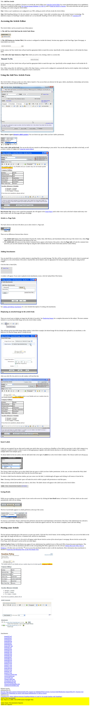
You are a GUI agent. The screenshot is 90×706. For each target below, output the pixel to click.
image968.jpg (8, 660)
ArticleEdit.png (8, 677)
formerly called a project (21, 134)
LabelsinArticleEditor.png (11, 685)
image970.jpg (8, 663)
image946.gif (8, 657)
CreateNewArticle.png (10, 674)
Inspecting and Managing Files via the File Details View (22, 549)
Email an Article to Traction (58, 6)
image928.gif (8, 638)
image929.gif (8, 639)
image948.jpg (8, 641)
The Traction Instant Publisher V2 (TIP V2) (33, 6)
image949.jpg (8, 644)
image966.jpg (8, 658)
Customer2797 (77, 15)
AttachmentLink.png (10, 681)
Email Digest (49, 211)
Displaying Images (48, 318)
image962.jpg (8, 654)
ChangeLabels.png (9, 679)
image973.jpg (8, 669)
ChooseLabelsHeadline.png (12, 684)
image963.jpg (8, 655)
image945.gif (8, 647)
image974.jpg (8, 673)
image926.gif (8, 643)
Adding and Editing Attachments (12, 307)
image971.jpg (8, 665)
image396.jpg (8, 668)
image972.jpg (8, 666)
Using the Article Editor (53, 4)
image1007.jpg (8, 646)
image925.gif (8, 636)
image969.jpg (8, 662)
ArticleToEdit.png (9, 676)
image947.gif (8, 671)
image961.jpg (8, 652)
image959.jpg (8, 649)
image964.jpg (8, 650)
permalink (12, 698)
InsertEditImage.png (10, 682)
